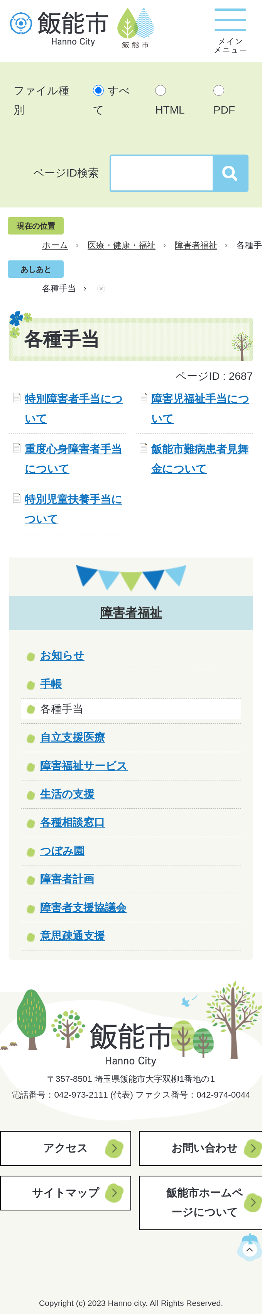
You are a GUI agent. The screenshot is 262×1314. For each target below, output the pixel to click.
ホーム (55, 245)
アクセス (65, 1148)
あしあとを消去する (101, 288)
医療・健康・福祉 (122, 245)
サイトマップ (65, 1193)
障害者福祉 (196, 245)
